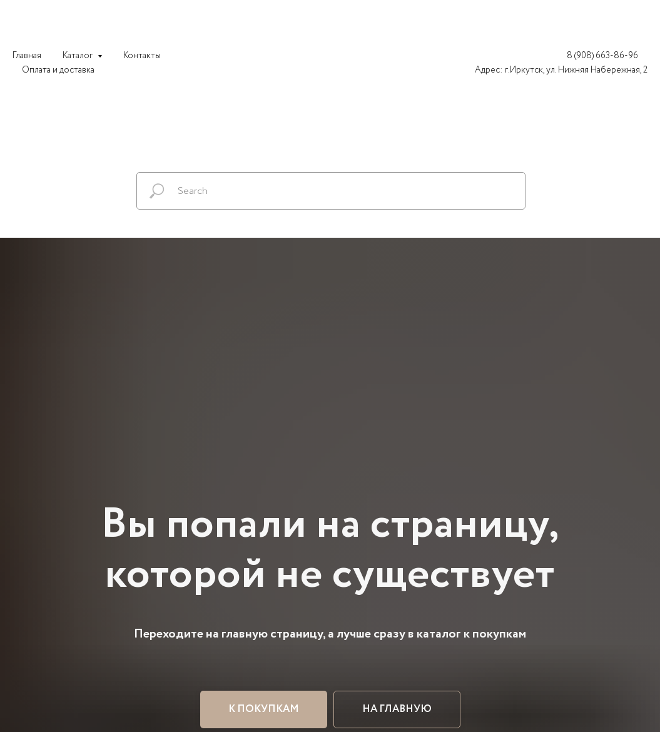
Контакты (142, 55)
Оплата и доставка (58, 70)
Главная (27, 55)
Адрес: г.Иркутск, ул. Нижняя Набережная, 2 (561, 70)
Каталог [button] (78, 55)
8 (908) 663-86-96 (602, 55)
